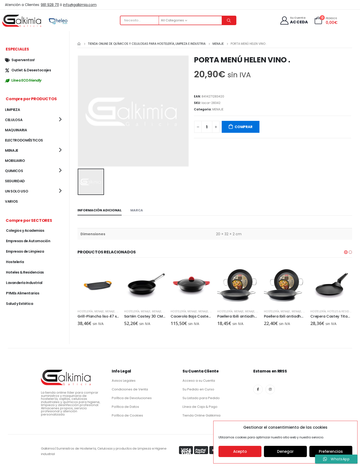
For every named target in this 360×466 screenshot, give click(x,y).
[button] (346, 252)
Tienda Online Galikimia (201, 415)
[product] (98, 284)
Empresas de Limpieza (25, 251)
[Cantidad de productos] (206, 127)
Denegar (285, 451)
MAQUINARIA (16, 130)
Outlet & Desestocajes (28, 70)
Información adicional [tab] (99, 210)
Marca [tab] (136, 210)
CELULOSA (13, 119)
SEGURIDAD (15, 181)
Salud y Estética (19, 303)
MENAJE (217, 109)
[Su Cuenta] (294, 20)
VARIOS (11, 201)
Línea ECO (23, 80)
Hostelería (85, 311)
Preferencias (331, 451)
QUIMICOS (14, 170)
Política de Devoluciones (132, 397)
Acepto (240, 451)
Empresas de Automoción (28, 240)
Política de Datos (125, 406)
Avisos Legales (124, 380)
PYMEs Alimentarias (22, 293)
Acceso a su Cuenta (198, 380)
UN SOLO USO (16, 191)
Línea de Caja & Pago (199, 406)
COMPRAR (243, 126)
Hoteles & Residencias (342, 311)
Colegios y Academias (25, 230)
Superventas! (20, 59)
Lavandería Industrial (24, 282)
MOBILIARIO (15, 160)
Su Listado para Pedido (201, 397)
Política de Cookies (127, 415)
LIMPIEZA (12, 109)
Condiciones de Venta (130, 388)
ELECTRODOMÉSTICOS (24, 140)
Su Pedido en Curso (198, 388)
